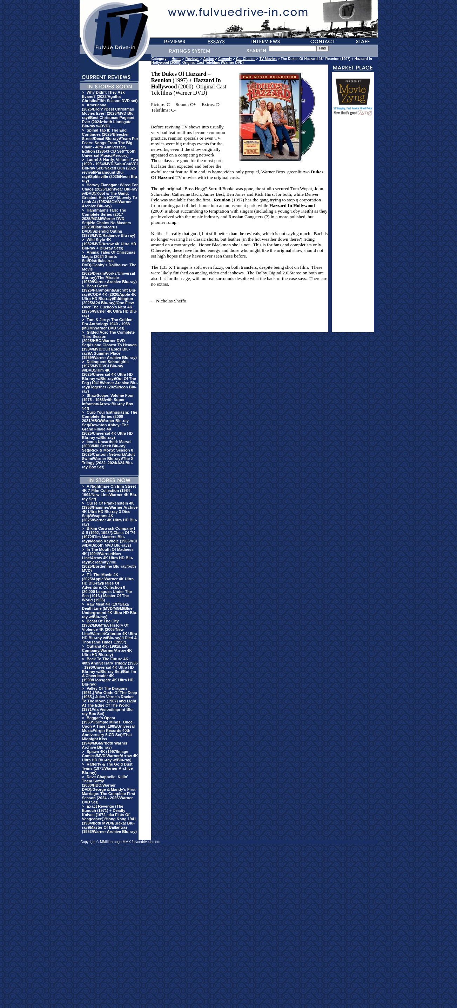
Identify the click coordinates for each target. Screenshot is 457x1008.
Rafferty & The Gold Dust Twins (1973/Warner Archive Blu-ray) (107, 768)
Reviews (193, 59)
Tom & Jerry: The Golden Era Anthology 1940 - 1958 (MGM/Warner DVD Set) (107, 324)
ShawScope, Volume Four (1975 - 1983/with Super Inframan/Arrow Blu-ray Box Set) (108, 401)
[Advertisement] (353, 227)
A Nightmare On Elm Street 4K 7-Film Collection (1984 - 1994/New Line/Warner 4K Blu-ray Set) (109, 492)
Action (208, 59)
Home (176, 59)
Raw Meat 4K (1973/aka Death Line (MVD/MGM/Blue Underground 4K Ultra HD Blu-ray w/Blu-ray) (109, 610)
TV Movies (267, 59)
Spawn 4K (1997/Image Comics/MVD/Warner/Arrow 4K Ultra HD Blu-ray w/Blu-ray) (110, 755)
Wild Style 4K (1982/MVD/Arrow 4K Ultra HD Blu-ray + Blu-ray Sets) (109, 244)
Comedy (225, 59)
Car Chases (245, 59)
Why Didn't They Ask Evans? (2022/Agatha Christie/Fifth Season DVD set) (110, 96)
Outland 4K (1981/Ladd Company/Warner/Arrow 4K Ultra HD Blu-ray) (107, 650)
